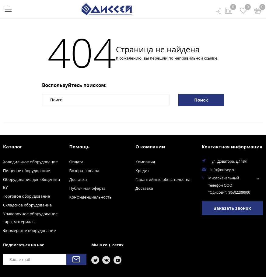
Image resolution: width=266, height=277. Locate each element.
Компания (145, 161)
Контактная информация (232, 147)
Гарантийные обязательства (163, 179)
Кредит (142, 170)
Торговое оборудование (26, 196)
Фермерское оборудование (29, 230)
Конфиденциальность (90, 197)
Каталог (12, 147)
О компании (150, 147)
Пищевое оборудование (26, 170)
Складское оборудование (27, 205)
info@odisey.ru (223, 169)
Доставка (78, 179)
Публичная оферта (87, 188)
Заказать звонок (232, 208)
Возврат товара (84, 170)
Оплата (76, 161)
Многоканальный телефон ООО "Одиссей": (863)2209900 (229, 185)
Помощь (79, 147)
